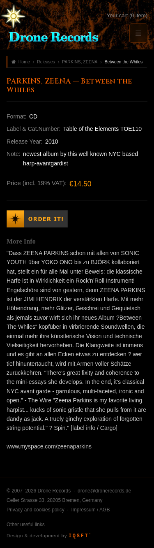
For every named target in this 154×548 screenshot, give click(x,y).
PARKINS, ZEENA (79, 61)
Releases (46, 61)
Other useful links (26, 524)
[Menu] (138, 33)
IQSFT (79, 536)
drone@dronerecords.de (104, 491)
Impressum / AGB (90, 510)
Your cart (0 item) (127, 15)
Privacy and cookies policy (35, 510)
